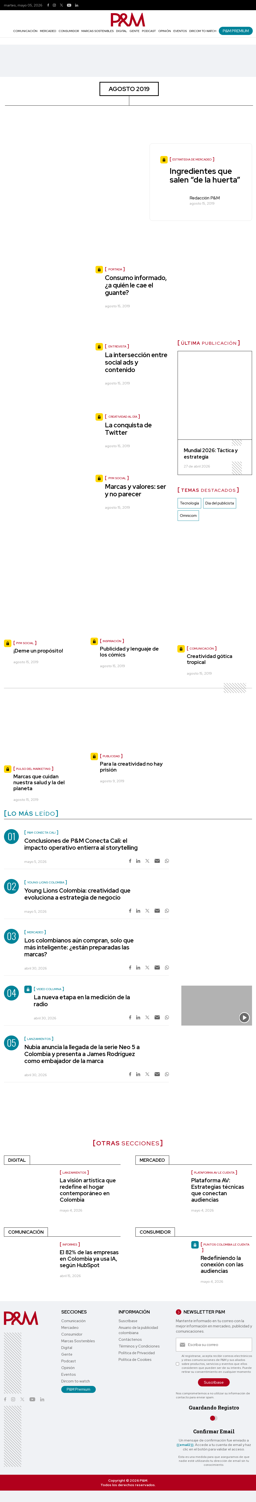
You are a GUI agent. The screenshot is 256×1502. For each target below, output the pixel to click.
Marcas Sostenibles (97, 31)
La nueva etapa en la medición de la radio (82, 1000)
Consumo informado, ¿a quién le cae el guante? (136, 285)
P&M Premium (236, 30)
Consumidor (69, 31)
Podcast (149, 31)
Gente (134, 31)
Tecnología (189, 503)
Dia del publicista (219, 503)
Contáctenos (130, 1339)
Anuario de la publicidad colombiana (138, 1330)
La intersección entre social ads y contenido (136, 362)
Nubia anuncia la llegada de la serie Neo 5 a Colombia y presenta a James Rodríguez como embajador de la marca (82, 1054)
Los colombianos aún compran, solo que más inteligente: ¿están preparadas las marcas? (79, 947)
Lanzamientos (74, 1173)
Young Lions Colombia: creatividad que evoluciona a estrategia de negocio (77, 894)
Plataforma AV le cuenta (214, 1173)
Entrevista (117, 346)
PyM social (117, 478)
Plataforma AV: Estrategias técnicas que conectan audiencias (217, 1190)
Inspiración (112, 641)
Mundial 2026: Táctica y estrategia (211, 453)
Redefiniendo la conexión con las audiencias (222, 1264)
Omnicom (188, 515)
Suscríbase (128, 1320)
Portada (115, 269)
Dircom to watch (202, 31)
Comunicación (25, 31)
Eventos (180, 31)
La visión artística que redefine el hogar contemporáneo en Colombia (88, 1190)
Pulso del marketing (33, 769)
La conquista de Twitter (128, 429)
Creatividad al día (122, 417)
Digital (121, 31)
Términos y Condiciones (139, 1346)
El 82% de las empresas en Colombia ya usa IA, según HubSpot (89, 1259)
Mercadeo (48, 31)
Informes (70, 1245)
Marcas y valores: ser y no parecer (135, 490)
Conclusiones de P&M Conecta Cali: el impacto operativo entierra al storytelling (81, 844)
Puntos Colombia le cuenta (226, 1245)
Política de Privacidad (137, 1352)
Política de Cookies (135, 1359)
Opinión (164, 31)
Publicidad (111, 756)
